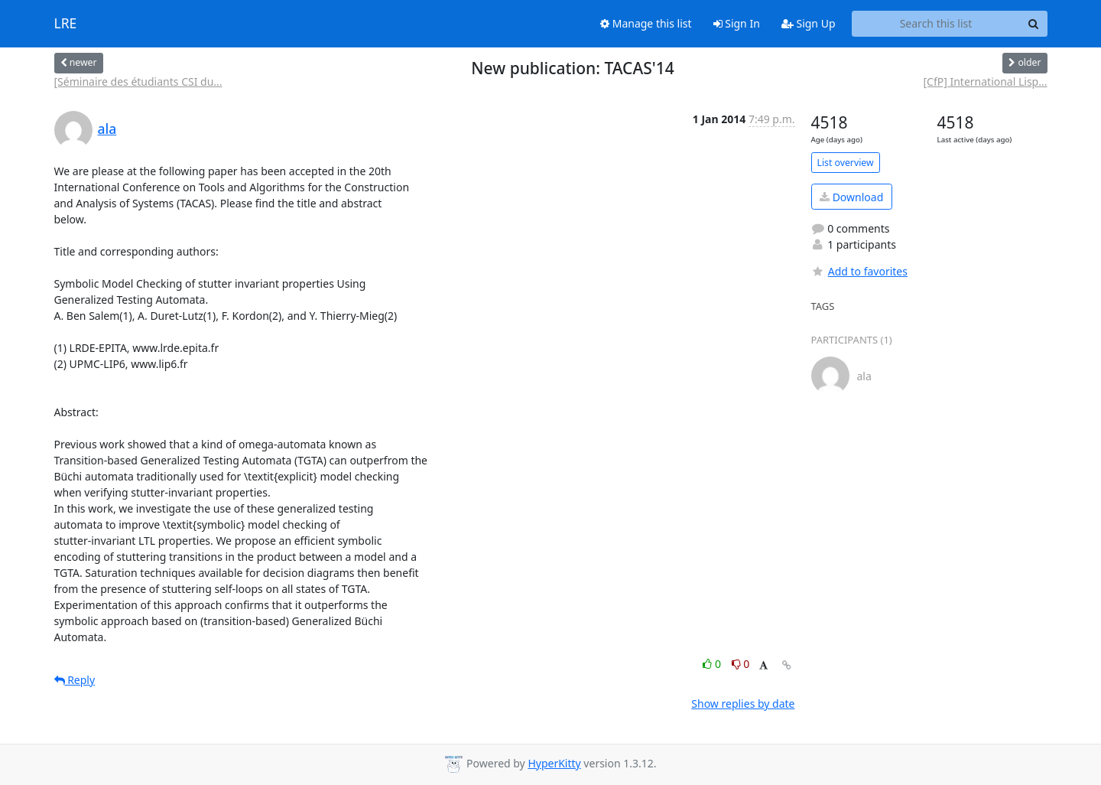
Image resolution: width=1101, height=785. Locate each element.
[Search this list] (936, 24)
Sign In (736, 23)
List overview (845, 162)
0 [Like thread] (713, 663)
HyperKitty (554, 763)
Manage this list (646, 23)
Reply (75, 680)
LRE (65, 24)
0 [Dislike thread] (741, 663)
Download (851, 197)
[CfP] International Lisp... (985, 81)
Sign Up (808, 23)
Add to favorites (859, 271)
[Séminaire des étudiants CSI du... (138, 81)
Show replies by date (742, 703)
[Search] (1033, 24)
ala (107, 128)
